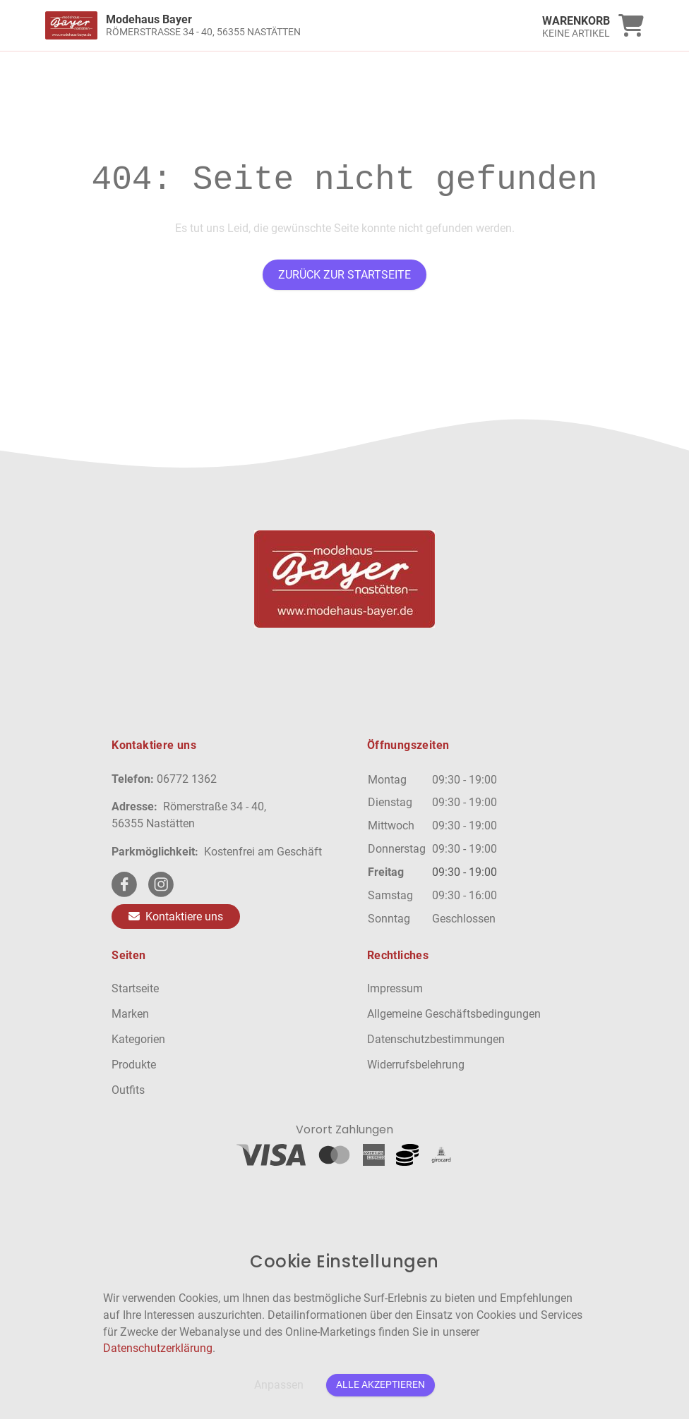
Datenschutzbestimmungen (436, 1039)
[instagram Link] (161, 884)
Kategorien (138, 1039)
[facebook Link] (124, 884)
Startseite (135, 988)
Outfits (128, 1090)
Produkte (134, 1064)
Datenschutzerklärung (157, 1348)
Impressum (395, 988)
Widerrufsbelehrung (416, 1064)
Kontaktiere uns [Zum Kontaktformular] (175, 916)
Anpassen (279, 1384)
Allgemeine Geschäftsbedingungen (454, 1014)
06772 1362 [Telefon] (187, 779)
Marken (130, 1014)
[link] (269, 25)
